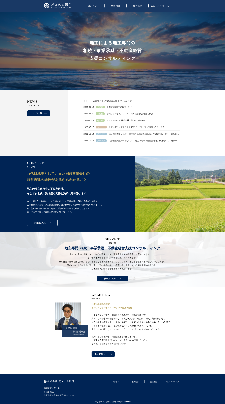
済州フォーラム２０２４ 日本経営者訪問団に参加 (118, 114)
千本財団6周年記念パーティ (108, 107)
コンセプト (93, 6)
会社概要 (137, 6)
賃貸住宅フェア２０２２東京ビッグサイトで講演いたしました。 (125, 127)
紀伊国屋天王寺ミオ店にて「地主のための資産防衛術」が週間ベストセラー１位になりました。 (139, 140)
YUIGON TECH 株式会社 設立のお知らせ (114, 120)
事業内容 (115, 6)
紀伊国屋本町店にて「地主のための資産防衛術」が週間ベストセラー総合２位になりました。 (138, 134)
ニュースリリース (160, 6)
